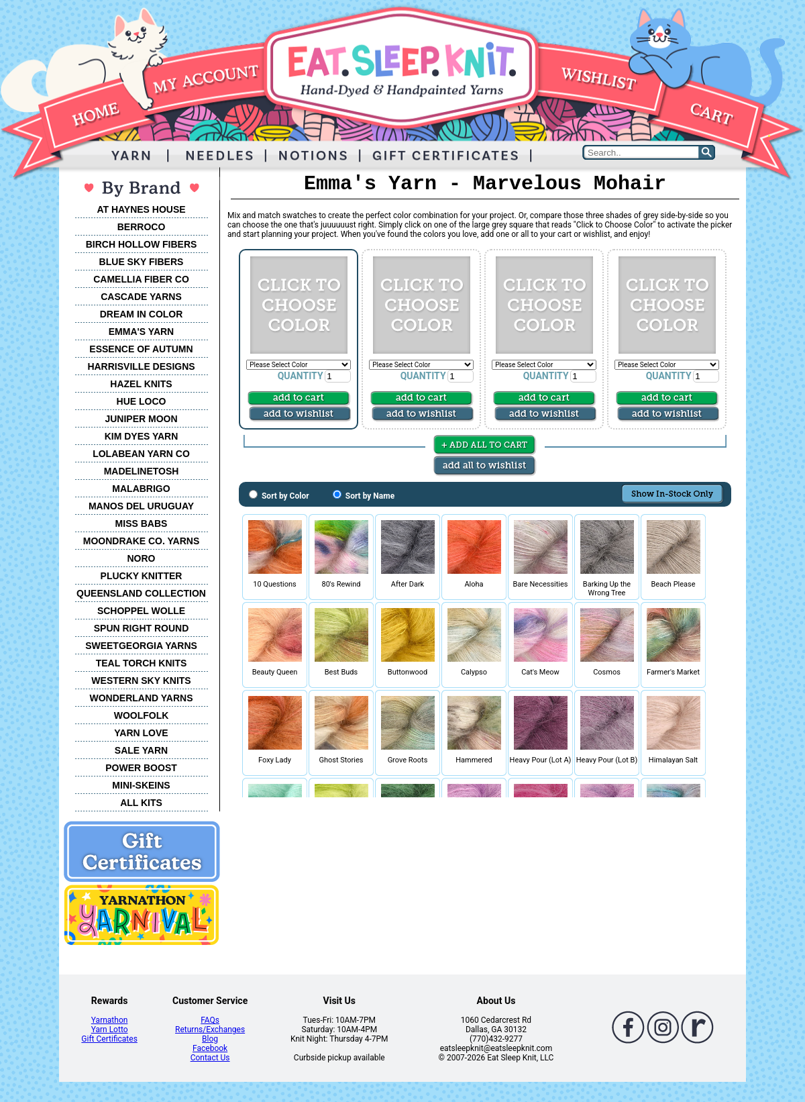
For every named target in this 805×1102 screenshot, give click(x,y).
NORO (141, 558)
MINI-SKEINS (141, 785)
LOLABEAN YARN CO (141, 453)
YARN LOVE (141, 733)
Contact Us (210, 1057)
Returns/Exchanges (210, 1029)
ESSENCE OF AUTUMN (141, 349)
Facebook (210, 1048)
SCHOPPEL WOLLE (141, 610)
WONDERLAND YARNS (141, 698)
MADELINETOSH (141, 471)
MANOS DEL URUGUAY (141, 506)
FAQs (210, 1020)
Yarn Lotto (109, 1029)
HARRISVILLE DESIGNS (141, 366)
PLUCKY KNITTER (141, 575)
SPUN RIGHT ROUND (141, 628)
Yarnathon (109, 1020)
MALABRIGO (141, 488)
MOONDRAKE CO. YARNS (141, 541)
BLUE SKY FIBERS (141, 261)
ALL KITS (141, 802)
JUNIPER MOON (141, 418)
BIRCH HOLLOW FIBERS (141, 244)
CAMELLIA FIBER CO (141, 279)
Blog (210, 1039)
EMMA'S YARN (141, 331)
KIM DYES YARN (141, 436)
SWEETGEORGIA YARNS (141, 645)
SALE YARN (141, 750)
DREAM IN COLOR (141, 314)
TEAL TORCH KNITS (141, 663)
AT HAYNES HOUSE (141, 209)
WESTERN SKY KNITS (141, 680)
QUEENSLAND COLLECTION (141, 593)
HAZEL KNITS (141, 384)
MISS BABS (141, 523)
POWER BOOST (141, 767)
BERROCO (141, 226)
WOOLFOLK (141, 715)
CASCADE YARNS (141, 296)
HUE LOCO (141, 401)
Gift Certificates (109, 1039)
